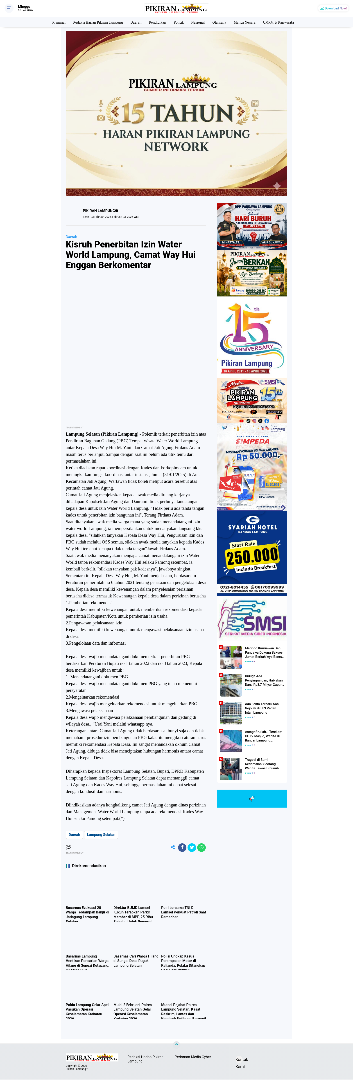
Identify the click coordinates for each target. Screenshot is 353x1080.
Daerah (134, 21)
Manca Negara (247, 21)
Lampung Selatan (101, 835)
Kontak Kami (239, 1061)
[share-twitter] (191, 847)
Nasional (199, 21)
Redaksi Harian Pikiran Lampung (95, 21)
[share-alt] (170, 847)
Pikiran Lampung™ (77, 1069)
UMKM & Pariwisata (282, 21)
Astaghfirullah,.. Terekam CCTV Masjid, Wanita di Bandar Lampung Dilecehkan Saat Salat (262, 736)
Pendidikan (157, 21)
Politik (179, 21)
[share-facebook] (181, 847)
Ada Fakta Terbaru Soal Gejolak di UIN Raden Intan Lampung (264, 708)
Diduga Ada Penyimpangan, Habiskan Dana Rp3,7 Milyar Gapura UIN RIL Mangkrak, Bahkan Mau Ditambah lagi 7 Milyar (265, 680)
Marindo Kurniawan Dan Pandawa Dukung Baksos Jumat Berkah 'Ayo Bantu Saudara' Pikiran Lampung (263, 652)
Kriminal (54, 21)
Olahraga (221, 21)
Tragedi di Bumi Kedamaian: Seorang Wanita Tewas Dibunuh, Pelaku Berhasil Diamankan (264, 764)
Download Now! (336, 8)
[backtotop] (176, 1046)
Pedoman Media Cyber (193, 1058)
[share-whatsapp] (201, 847)
